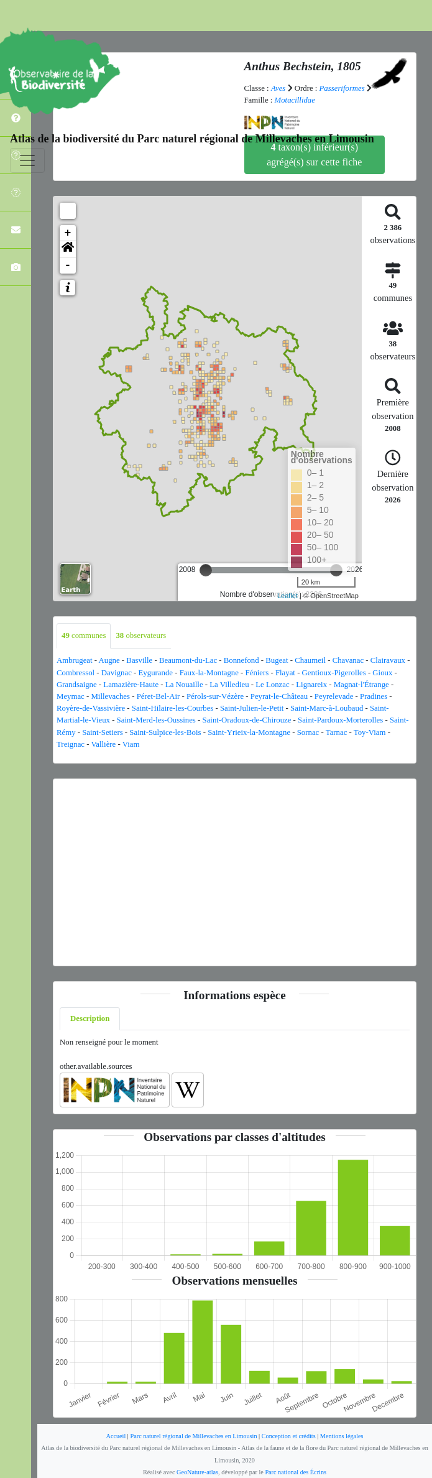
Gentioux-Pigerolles (334, 672)
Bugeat (276, 660)
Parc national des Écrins (295, 1472)
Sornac (308, 732)
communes (84, 635)
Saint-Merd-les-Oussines (156, 720)
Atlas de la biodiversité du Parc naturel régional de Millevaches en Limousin (192, 138)
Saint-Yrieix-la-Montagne (249, 732)
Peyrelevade (334, 696)
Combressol (75, 672)
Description (89, 1018)
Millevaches (110, 696)
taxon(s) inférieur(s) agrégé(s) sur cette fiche (314, 154)
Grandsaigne (77, 684)
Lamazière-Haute (131, 684)
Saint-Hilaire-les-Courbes (173, 708)
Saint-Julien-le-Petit (251, 708)
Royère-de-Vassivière (91, 708)
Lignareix (311, 684)
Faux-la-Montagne (209, 672)
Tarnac (336, 732)
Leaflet (287, 595)
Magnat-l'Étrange (361, 684)
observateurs (141, 635)
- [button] (68, 265)
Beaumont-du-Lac (188, 660)
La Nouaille (184, 684)
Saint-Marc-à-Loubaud (326, 708)
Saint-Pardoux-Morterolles (340, 720)
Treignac (71, 744)
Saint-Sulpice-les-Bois (165, 732)
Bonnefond (241, 660)
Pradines (373, 696)
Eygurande (156, 672)
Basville (139, 660)
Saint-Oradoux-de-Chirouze (247, 720)
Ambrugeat (75, 660)
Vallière (103, 744)
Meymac (71, 696)
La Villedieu (229, 684)
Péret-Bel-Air (158, 696)
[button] (68, 249)
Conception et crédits (289, 1436)
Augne (109, 660)
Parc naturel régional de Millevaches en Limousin (193, 1436)
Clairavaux (387, 660)
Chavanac (348, 660)
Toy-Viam (370, 732)
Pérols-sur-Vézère (215, 696)
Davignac (116, 672)
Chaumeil (310, 660)
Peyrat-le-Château (279, 696)
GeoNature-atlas (197, 1472)
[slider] (206, 570)
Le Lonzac (272, 684)
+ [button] (68, 233)
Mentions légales (342, 1436)
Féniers (257, 672)
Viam (131, 744)
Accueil (116, 1436)
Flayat (285, 672)
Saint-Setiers (102, 732)
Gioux (382, 672)
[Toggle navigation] (27, 160)
